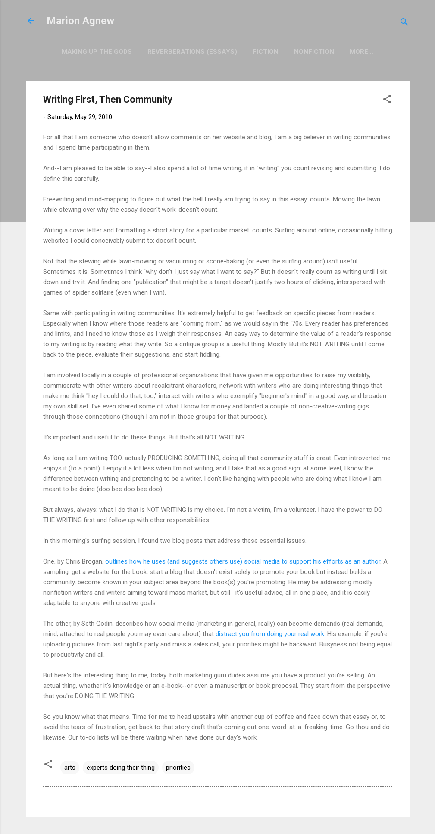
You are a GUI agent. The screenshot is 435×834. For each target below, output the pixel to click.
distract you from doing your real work (270, 634)
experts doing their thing (121, 767)
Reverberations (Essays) (192, 52)
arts (69, 767)
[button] (387, 100)
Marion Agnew (80, 21)
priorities (178, 767)
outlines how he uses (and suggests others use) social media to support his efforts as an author (242, 561)
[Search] (404, 23)
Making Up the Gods (97, 52)
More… (361, 52)
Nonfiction (314, 52)
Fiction (266, 52)
